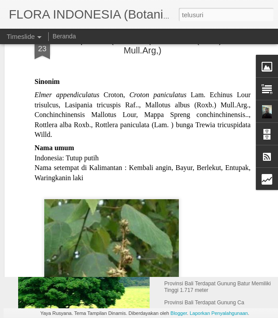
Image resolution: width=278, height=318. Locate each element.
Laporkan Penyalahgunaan (218, 313)
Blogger (178, 313)
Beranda (64, 36)
